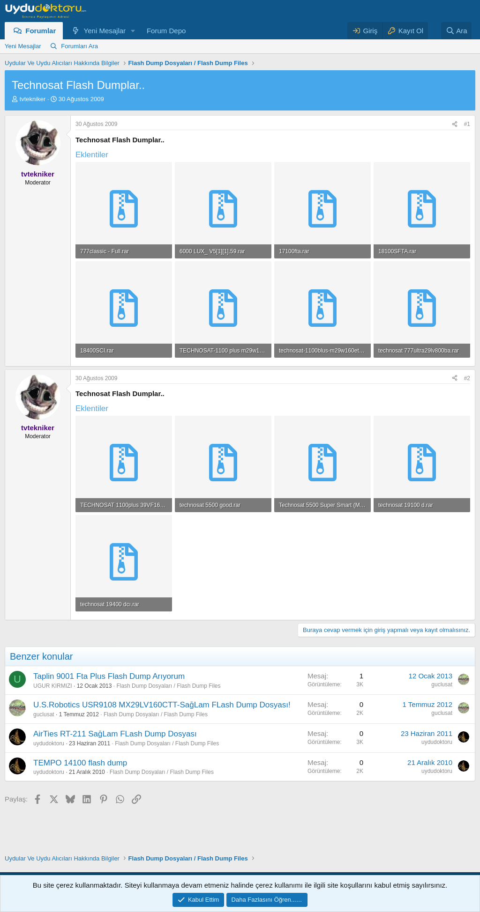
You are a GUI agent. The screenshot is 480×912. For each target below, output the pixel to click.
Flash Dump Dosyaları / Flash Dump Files (168, 686)
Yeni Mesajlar (105, 31)
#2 (467, 378)
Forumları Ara (79, 46)
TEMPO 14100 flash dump (80, 762)
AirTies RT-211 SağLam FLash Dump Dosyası (115, 733)
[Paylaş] (455, 124)
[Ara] (456, 30)
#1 (467, 124)
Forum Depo (166, 31)
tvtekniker (33, 99)
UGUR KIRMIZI (52, 686)
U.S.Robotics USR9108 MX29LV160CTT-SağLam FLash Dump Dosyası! (162, 704)
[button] (133, 30)
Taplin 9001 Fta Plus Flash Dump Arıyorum (109, 676)
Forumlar (40, 31)
